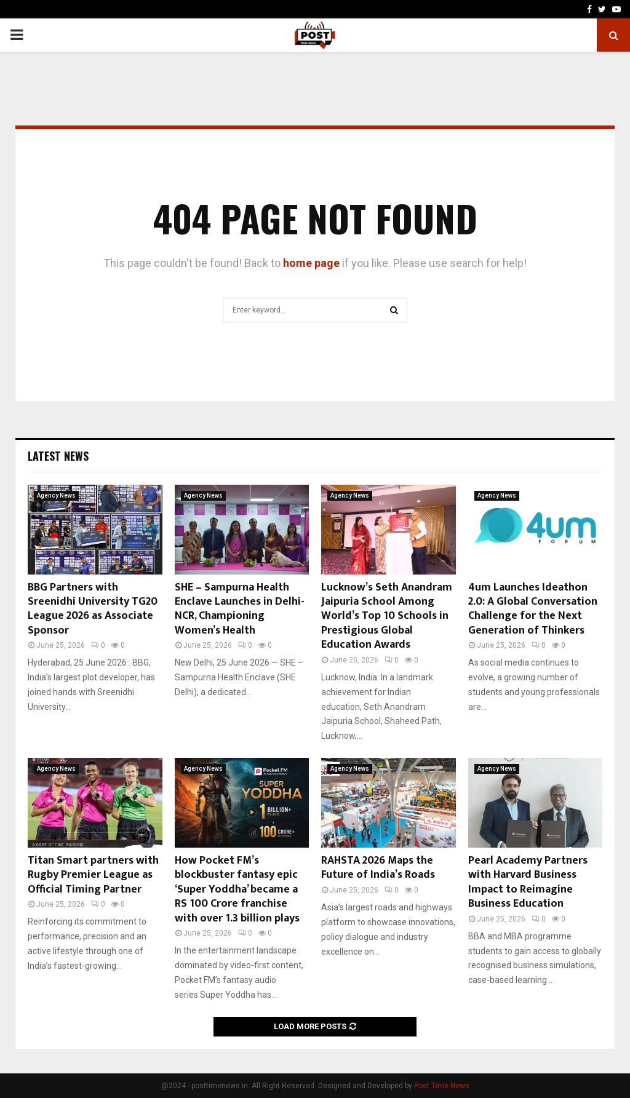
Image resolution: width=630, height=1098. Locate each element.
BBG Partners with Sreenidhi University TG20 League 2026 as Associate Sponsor (93, 609)
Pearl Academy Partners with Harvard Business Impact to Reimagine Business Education (528, 882)
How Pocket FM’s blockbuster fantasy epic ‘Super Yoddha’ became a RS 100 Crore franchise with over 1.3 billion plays (237, 889)
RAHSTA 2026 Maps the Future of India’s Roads (378, 867)
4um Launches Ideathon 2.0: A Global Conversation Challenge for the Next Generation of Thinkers (532, 609)
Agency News (56, 495)
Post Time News (441, 1085)
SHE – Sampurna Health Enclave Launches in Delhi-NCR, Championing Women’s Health (240, 609)
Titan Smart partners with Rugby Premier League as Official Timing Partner (93, 875)
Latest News (58, 456)
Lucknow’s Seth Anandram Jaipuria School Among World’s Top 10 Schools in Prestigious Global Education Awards (386, 616)
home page (311, 263)
